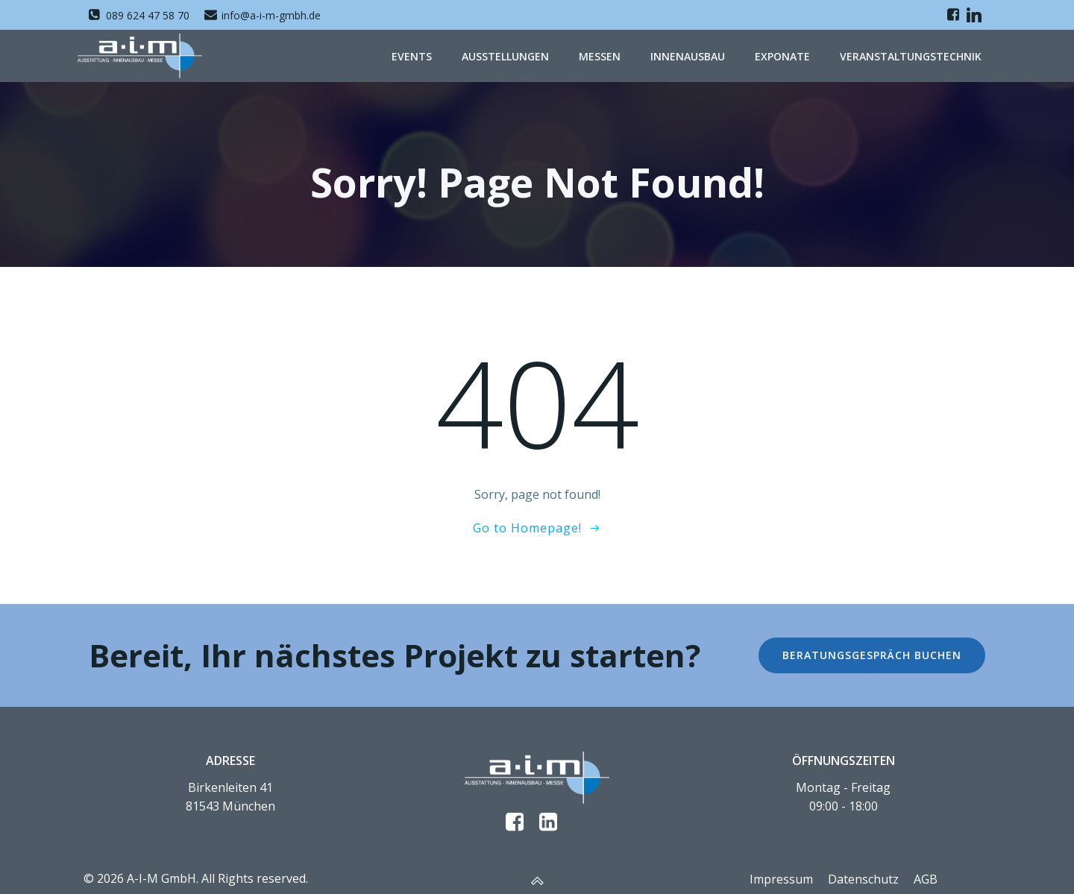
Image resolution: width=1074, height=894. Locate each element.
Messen (600, 55)
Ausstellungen (505, 55)
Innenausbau (687, 55)
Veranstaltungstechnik (911, 55)
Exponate (782, 55)
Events (412, 55)
